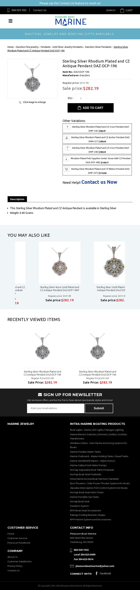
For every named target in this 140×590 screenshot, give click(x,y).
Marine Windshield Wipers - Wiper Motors (92, 460)
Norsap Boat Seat (79, 501)
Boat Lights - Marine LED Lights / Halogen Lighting (96, 429)
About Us (12, 557)
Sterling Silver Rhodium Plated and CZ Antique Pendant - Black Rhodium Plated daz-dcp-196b (37, 290)
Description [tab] (17, 199)
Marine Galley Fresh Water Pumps (88, 465)
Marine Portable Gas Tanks (84, 497)
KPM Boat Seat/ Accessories (85, 510)
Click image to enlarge (34, 102)
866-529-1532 (19, 10)
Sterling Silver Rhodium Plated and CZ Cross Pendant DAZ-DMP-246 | (97, 149)
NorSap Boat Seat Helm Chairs (86, 492)
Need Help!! (72, 182)
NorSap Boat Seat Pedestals (85, 474)
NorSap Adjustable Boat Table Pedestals (92, 469)
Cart (129, 10)
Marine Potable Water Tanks (85, 451)
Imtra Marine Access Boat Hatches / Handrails (94, 478)
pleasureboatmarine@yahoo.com (95, 566)
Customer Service (17, 538)
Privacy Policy (15, 566)
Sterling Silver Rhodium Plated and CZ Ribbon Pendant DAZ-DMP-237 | (97, 170)
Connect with (81, 573)
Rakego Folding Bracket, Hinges (87, 515)
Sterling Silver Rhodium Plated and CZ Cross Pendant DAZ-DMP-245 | (97, 128)
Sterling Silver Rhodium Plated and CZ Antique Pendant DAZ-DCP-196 (42, 373)
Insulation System (79, 506)
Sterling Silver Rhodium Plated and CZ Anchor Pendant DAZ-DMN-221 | (97, 139)
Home (11, 533)
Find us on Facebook (19, 542)
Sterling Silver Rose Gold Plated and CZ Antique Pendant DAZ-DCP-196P (92, 289)
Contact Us (39, 10)
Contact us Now (99, 182)
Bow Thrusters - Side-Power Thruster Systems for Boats (100, 483)
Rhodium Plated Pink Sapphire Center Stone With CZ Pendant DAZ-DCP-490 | (97, 160)
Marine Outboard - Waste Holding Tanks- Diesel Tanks (99, 456)
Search (110, 10)
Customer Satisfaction (20, 561)
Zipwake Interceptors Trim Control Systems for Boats (98, 488)
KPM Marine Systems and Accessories (90, 519)
